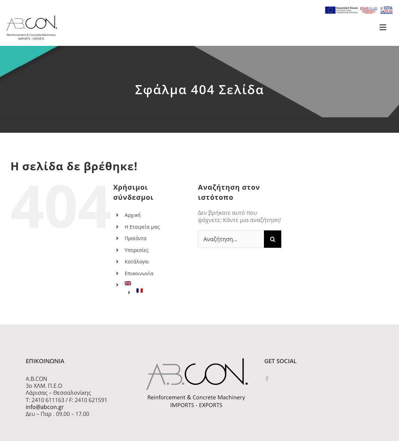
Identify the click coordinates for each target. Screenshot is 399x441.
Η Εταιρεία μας (142, 226)
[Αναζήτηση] (272, 239)
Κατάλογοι (137, 261)
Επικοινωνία (139, 273)
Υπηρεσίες (137, 250)
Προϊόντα (136, 238)
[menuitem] (156, 283)
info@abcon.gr (45, 406)
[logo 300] (32, 17)
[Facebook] (267, 379)
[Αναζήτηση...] (231, 239)
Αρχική (133, 215)
